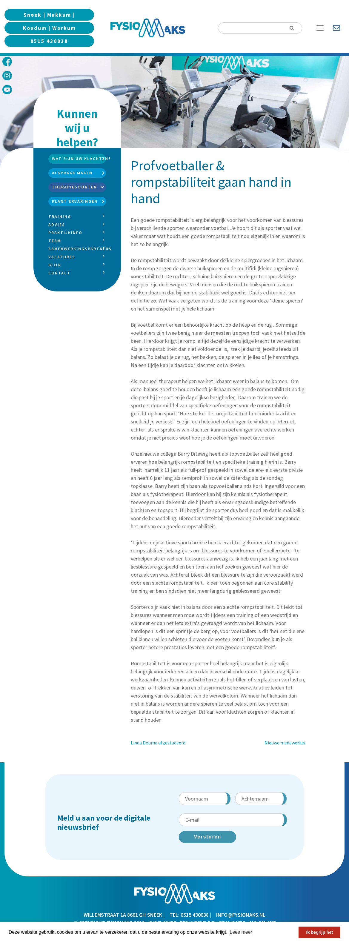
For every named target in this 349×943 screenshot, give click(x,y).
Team (54, 240)
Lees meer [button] (241, 932)
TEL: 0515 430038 (189, 914)
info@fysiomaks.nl (241, 914)
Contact (59, 273)
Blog (54, 265)
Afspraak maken (72, 173)
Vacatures (61, 256)
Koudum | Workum (49, 27)
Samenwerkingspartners (80, 248)
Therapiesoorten (74, 187)
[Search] (260, 28)
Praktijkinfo (65, 232)
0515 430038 (49, 41)
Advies (56, 224)
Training (59, 216)
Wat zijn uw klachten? (79, 158)
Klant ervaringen (75, 201)
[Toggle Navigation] (322, 28)
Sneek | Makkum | (49, 14)
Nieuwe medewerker (285, 743)
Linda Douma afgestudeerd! (159, 743)
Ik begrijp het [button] (319, 932)
